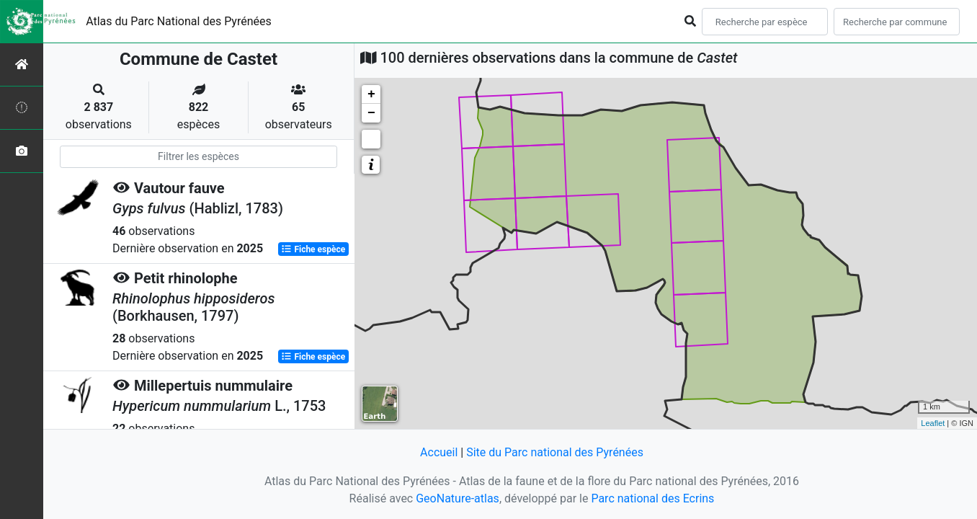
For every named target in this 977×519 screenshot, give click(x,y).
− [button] (371, 113)
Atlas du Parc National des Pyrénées (179, 21)
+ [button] (371, 94)
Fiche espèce (313, 249)
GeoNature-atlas (457, 498)
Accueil (439, 452)
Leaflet (933, 423)
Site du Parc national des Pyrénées (554, 452)
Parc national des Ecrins (652, 498)
